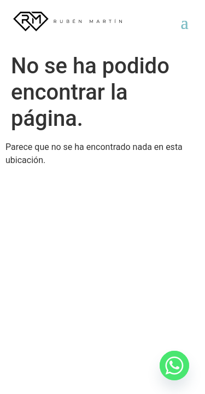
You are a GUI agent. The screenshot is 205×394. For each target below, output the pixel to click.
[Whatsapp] (174, 365)
